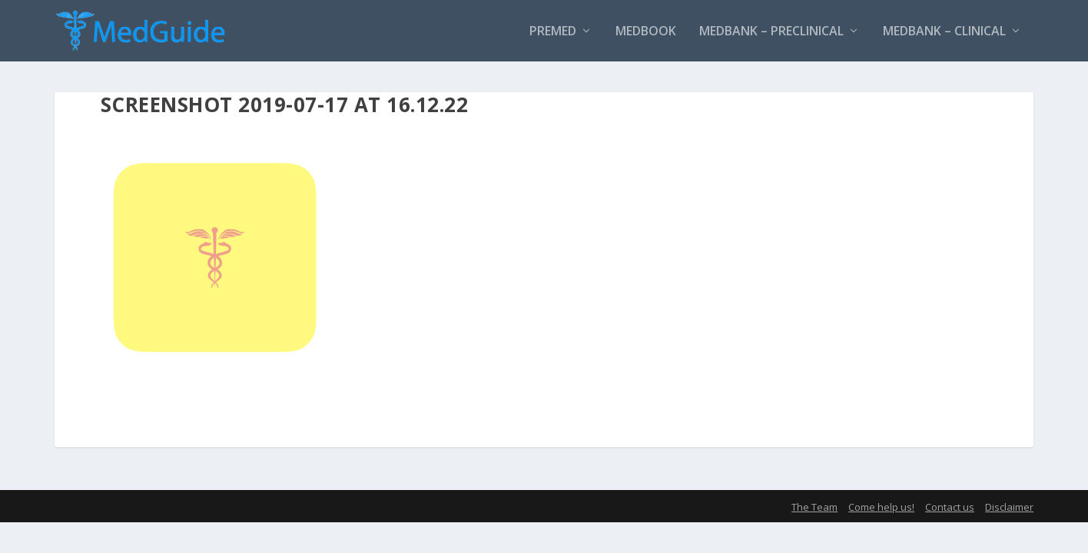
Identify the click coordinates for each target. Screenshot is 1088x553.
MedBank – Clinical (944, 32)
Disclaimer (1009, 507)
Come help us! (881, 507)
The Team (814, 507)
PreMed (552, 32)
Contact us (949, 507)
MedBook (645, 32)
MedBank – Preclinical (771, 32)
